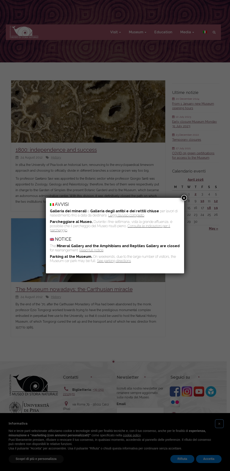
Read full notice (91, 250)
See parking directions (114, 261)
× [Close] (184, 198)
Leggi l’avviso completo (126, 215)
